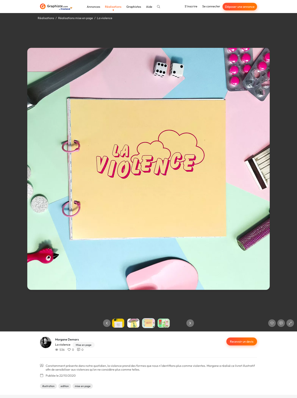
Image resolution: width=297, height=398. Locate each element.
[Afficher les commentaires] (281, 323)
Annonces (93, 7)
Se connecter (211, 6)
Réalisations (113, 7)
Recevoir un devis (241, 341)
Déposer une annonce (240, 7)
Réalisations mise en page (75, 18)
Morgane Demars (67, 339)
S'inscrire (191, 6)
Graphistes (133, 7)
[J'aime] (272, 323)
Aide (149, 7)
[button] (107, 323)
